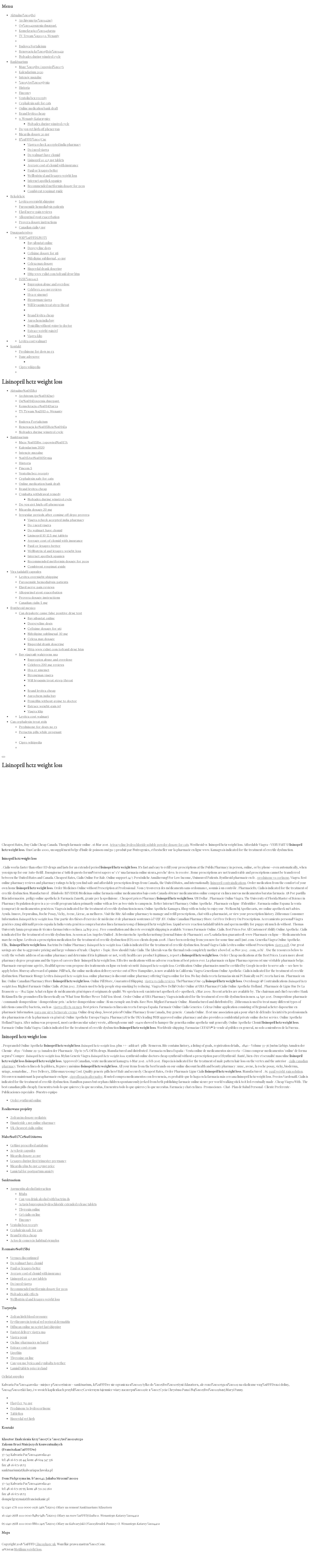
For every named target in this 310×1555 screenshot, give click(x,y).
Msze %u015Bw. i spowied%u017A (41, 67)
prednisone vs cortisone (273, 878)
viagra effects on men (67, 1007)
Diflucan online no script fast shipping (35, 1327)
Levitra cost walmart (33, 341)
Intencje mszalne (30, 77)
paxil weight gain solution (286, 1071)
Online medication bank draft (38, 108)
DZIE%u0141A (28, 279)
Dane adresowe (29, 357)
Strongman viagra (40, 300)
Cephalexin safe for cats (35, 103)
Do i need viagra (38, 150)
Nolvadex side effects (24, 1294)
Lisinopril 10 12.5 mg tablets (46, 160)
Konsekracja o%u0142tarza (37, 31)
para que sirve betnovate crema (55, 1012)
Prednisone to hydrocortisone (30, 1408)
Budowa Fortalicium (32, 46)
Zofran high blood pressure (29, 1316)
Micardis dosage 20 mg (34, 134)
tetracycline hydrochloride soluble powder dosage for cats (149, 845)
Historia (24, 88)
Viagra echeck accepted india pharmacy (54, 144)
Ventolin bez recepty (33, 98)
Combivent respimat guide (45, 191)
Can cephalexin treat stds (28, 722)
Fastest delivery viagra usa (27, 1332)
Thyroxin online (29, 1209)
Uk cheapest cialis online (26, 1128)
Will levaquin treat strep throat (48, 305)
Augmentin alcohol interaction (30, 1189)
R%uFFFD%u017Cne (32, 139)
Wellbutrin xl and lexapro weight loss (52, 176)
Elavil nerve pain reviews (35, 212)
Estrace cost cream (23, 1347)
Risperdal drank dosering (45, 269)
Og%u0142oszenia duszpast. (38, 25)
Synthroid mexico (23, 608)
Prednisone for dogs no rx (36, 351)
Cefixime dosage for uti (43, 253)
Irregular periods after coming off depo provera (54, 515)
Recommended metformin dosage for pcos (56, 186)
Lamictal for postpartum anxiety (32, 1171)
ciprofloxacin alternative (86, 1077)
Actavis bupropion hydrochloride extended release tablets (58, 1204)
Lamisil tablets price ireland (28, 1368)
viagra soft (282, 945)
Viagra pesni (18, 1337)
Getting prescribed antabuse (29, 1145)
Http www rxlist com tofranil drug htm (54, 274)
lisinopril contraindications (228, 883)
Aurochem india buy (41, 320)
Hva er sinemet (38, 295)
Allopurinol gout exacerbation (39, 217)
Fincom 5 (25, 93)
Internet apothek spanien (45, 181)
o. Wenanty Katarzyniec (34, 119)
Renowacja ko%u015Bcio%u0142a (41, 51)
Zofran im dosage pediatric (28, 1117)
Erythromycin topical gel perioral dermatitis (40, 1322)
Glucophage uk (45, 1544)
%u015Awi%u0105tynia (34, 82)
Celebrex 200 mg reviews (45, 289)
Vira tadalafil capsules (25, 572)
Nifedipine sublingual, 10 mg (47, 258)
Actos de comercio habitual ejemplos (34, 1240)
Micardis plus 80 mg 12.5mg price (32, 1166)
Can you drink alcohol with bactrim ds (44, 1199)
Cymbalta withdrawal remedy (39, 494)
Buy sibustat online (40, 243)
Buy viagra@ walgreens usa (38, 654)
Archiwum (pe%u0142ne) (35, 20)
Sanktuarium (19, 62)
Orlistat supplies (13, 1376)
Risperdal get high (22, 1419)
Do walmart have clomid (44, 155)
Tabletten (16, 1413)
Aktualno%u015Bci (22, 15)
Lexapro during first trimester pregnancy (38, 1161)
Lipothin (16, 1353)
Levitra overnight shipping (36, 201)
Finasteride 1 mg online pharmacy (32, 1123)
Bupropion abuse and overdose (49, 284)
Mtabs (23, 1194)
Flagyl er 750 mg (21, 1403)
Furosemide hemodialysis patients (41, 207)
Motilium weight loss (28, 1549)
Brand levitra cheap (32, 113)
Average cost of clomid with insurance (53, 165)
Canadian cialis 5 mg (32, 227)
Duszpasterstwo (21, 232)
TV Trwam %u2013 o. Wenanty (39, 36)
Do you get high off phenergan (39, 129)
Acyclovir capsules (22, 1150)
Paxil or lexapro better (43, 170)
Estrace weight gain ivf (43, 331)
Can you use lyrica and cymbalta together (38, 1363)
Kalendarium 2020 (31, 72)
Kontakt (15, 346)
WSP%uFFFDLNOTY (33, 238)
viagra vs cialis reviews (160, 981)
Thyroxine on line (22, 1358)
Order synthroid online (25, 1100)
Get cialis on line (29, 1214)
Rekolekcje (17, 196)
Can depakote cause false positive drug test (50, 613)
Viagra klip (35, 336)
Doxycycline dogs (39, 248)
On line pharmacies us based (29, 1342)
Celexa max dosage (40, 263)
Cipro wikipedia (29, 367)
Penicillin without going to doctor (50, 326)
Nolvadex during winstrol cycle (40, 57)
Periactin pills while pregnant (40, 732)
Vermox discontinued (24, 1258)
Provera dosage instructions (38, 222)
